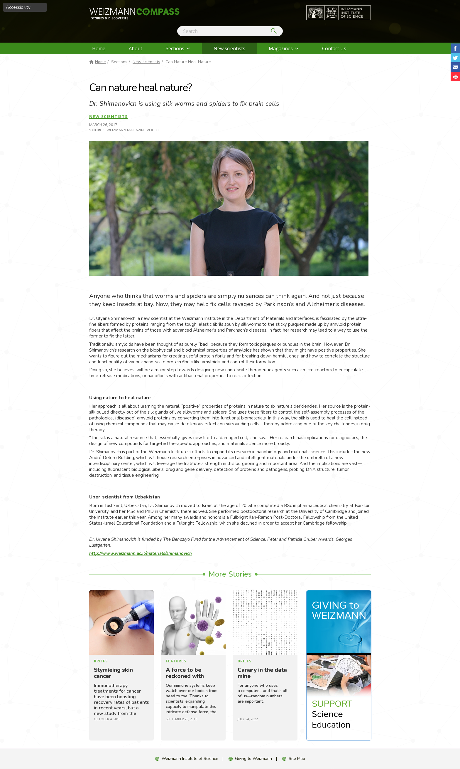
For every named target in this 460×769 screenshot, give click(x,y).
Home (98, 48)
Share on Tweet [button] (455, 57)
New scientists (229, 48)
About (135, 48)
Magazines (281, 48)
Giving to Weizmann (253, 758)
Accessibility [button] (18, 7)
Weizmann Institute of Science (190, 758)
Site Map (297, 758)
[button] (455, 76)
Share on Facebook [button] (455, 48)
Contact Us (334, 48)
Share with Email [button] (455, 67)
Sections (175, 48)
